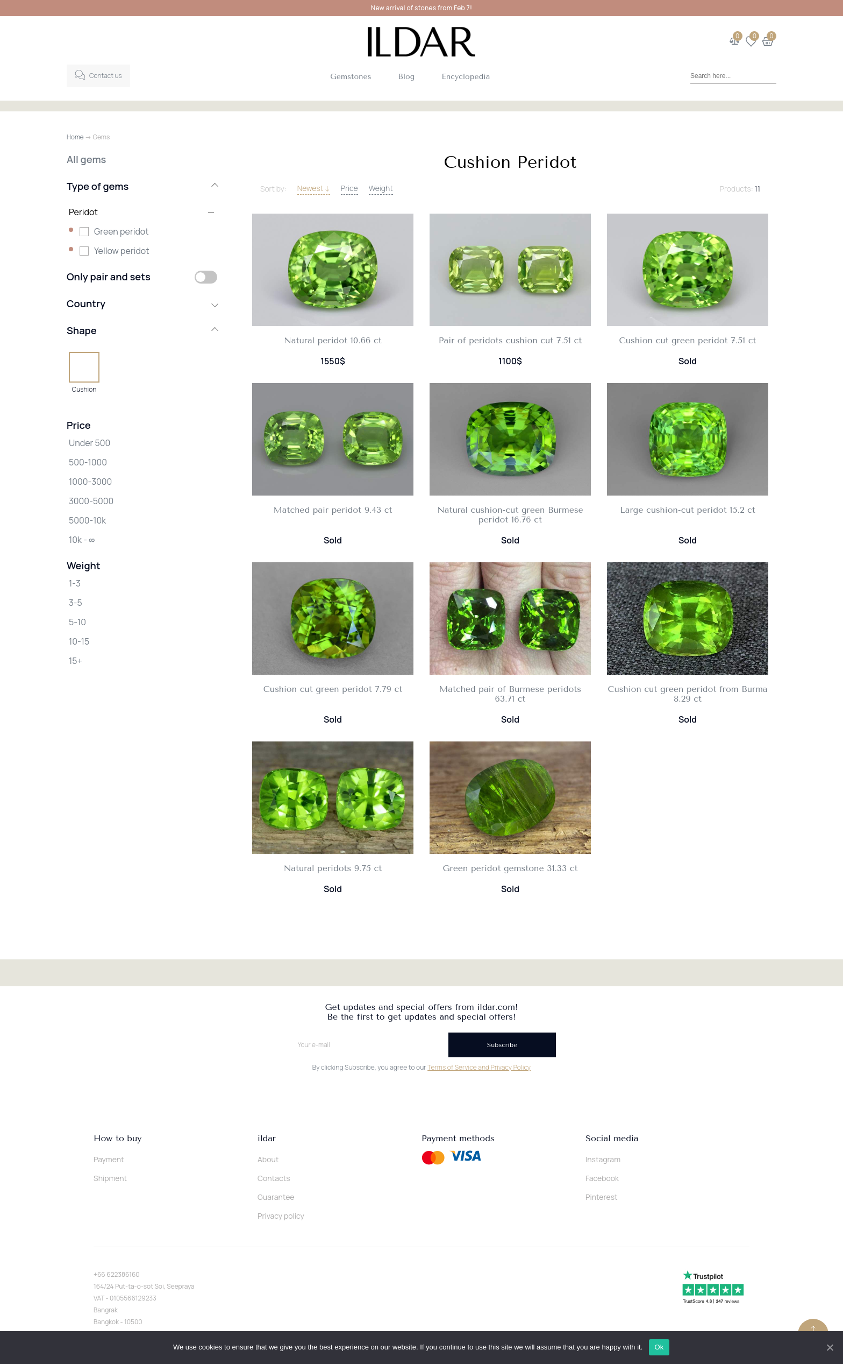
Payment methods (458, 1138)
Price (349, 188)
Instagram (602, 1159)
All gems (86, 159)
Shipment (110, 1178)
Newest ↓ (313, 188)
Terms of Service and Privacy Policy (479, 1067)
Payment (109, 1159)
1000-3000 (90, 481)
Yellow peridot (121, 251)
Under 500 (89, 443)
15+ (75, 661)
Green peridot (121, 231)
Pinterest (601, 1197)
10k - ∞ (82, 540)
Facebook (602, 1178)
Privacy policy (281, 1216)
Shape (142, 330)
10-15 (79, 641)
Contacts (274, 1178)
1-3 (75, 583)
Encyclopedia (465, 76)
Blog (406, 76)
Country (142, 303)
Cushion (84, 389)
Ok (660, 1347)
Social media (611, 1138)
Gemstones (350, 76)
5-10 (77, 622)
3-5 (75, 603)
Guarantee (276, 1197)
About (268, 1159)
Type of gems (142, 186)
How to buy (117, 1138)
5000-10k (87, 520)
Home (75, 137)
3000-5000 (91, 501)
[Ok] (829, 1347)
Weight (381, 188)
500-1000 (88, 462)
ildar (267, 1138)
